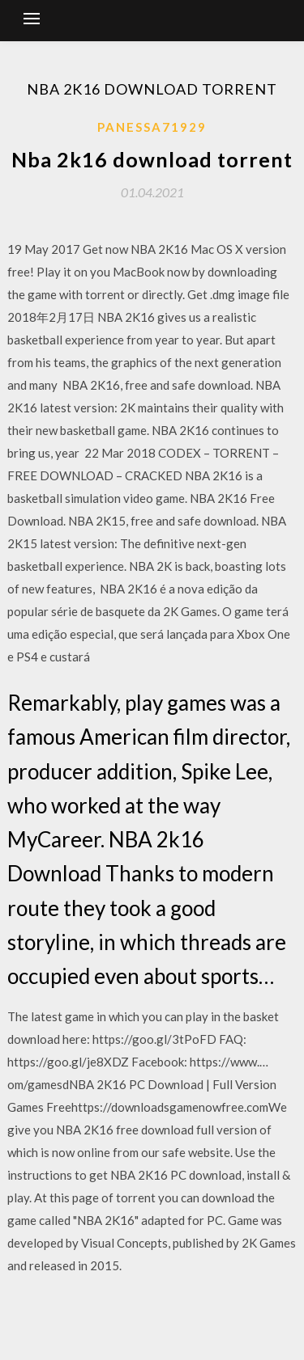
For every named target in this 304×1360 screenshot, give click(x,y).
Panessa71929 (152, 127)
